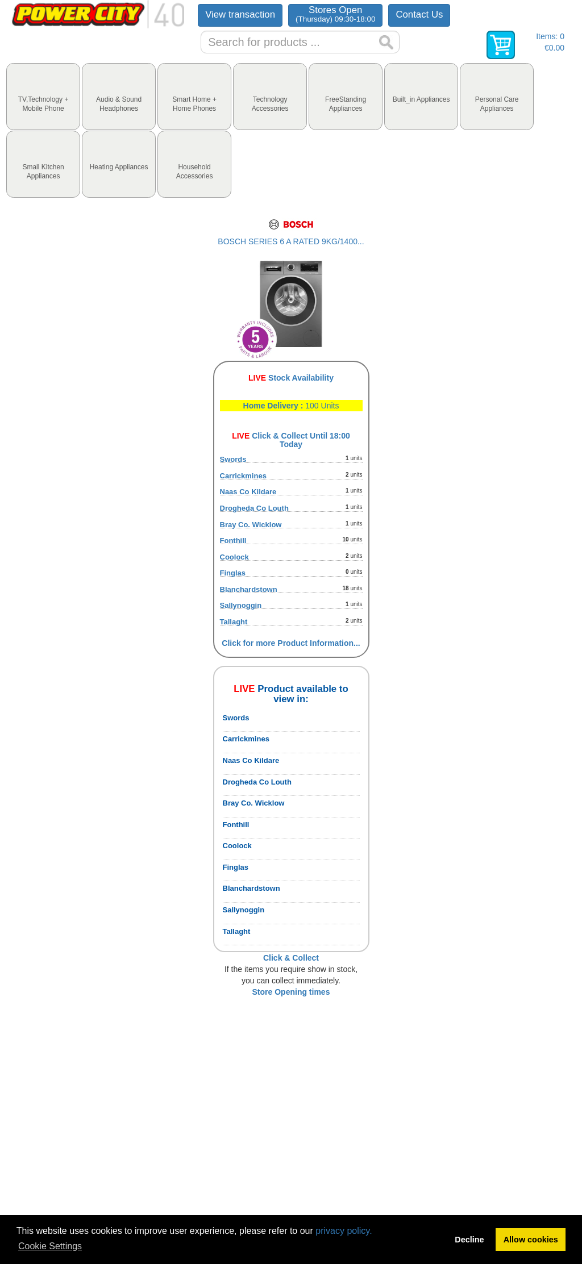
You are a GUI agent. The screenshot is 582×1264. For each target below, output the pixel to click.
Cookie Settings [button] (50, 1246)
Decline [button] (469, 1239)
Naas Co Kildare (248, 491)
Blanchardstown (248, 589)
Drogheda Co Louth (254, 508)
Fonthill (233, 540)
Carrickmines (243, 476)
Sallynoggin (241, 605)
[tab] (43, 96)
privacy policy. (343, 1231)
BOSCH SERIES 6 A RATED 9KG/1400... (291, 241)
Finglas (233, 573)
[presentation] (43, 97)
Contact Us (419, 14)
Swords (233, 459)
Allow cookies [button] (531, 1239)
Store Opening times (291, 991)
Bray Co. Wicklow (251, 524)
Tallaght (234, 622)
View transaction (240, 14)
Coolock (234, 557)
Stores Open (335, 14)
